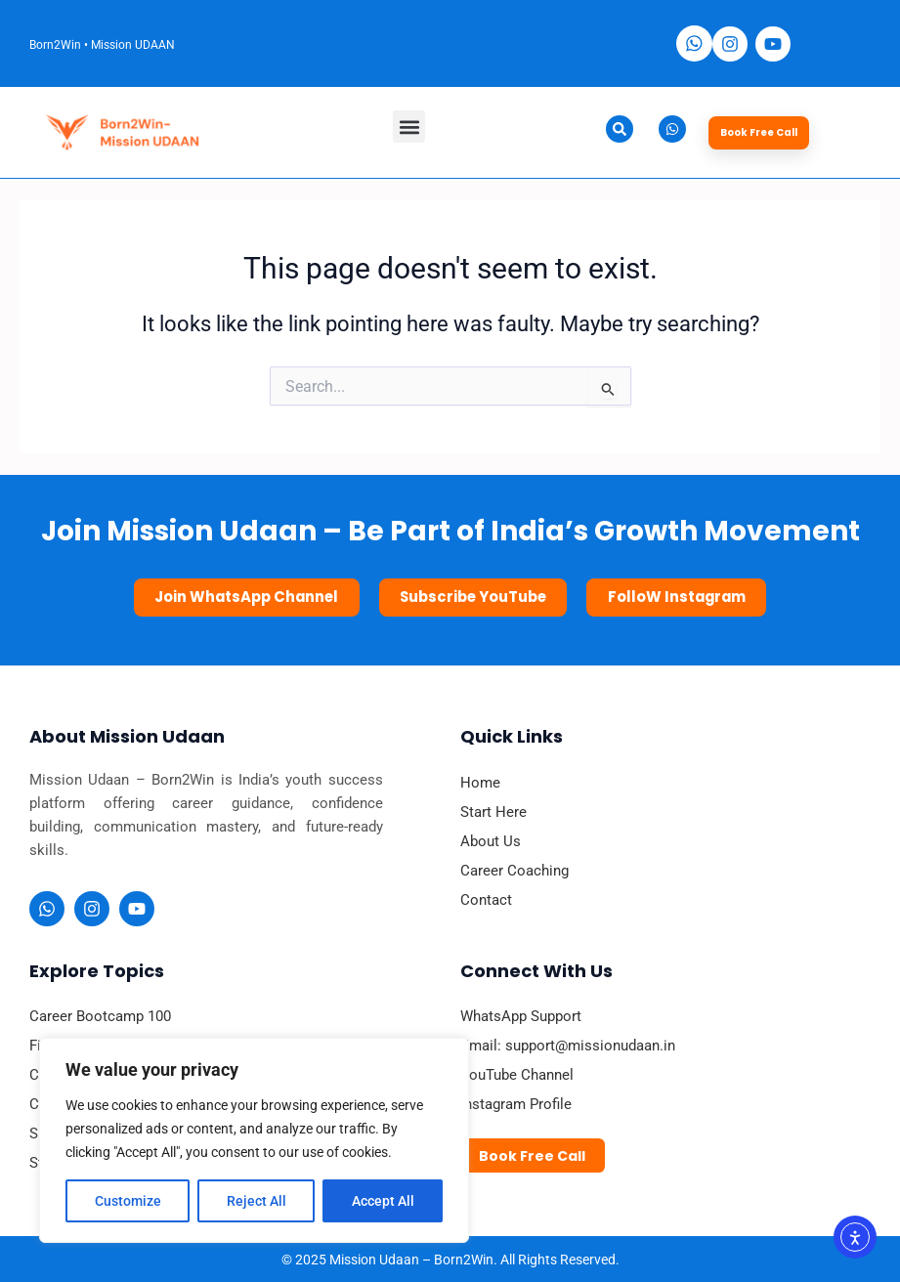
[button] (409, 125)
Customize (128, 1201)
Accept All (383, 1201)
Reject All (256, 1201)
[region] (254, 1140)
